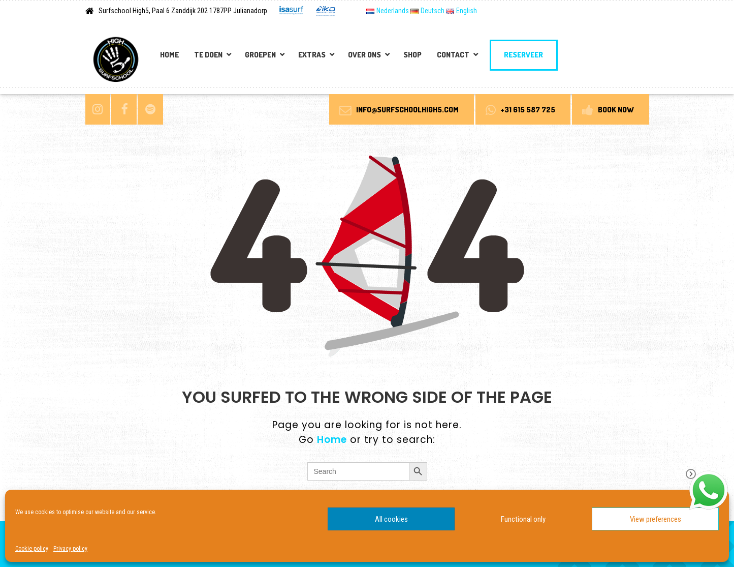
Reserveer (523, 54)
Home (169, 54)
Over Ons (364, 54)
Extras (312, 54)
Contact (453, 54)
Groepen (260, 54)
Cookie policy (31, 548)
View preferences (655, 519)
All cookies (391, 519)
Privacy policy (70, 548)
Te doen (208, 54)
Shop (412, 54)
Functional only (523, 519)
